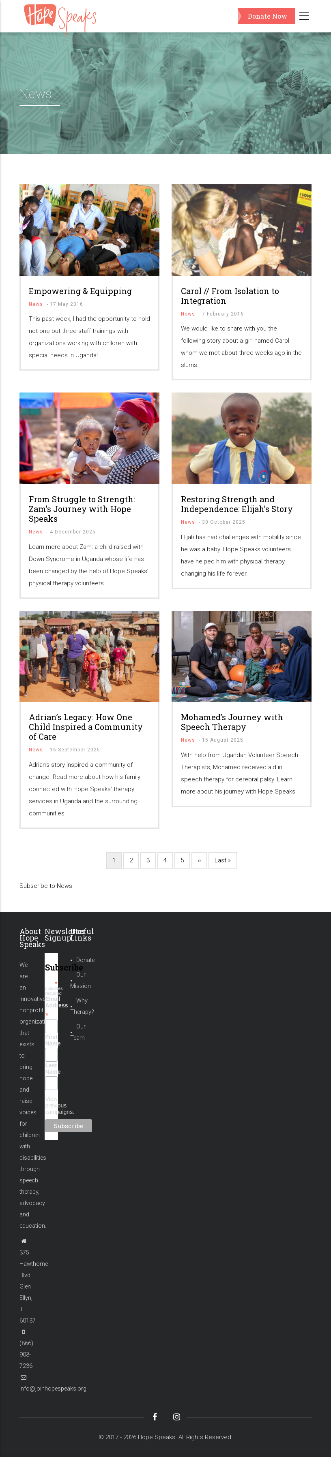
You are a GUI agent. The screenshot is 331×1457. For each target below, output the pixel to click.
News (36, 304)
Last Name (51, 1068)
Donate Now (267, 16)
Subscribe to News (45, 886)
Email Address (51, 1007)
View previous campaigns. (59, 1105)
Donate (85, 960)
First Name (51, 1040)
